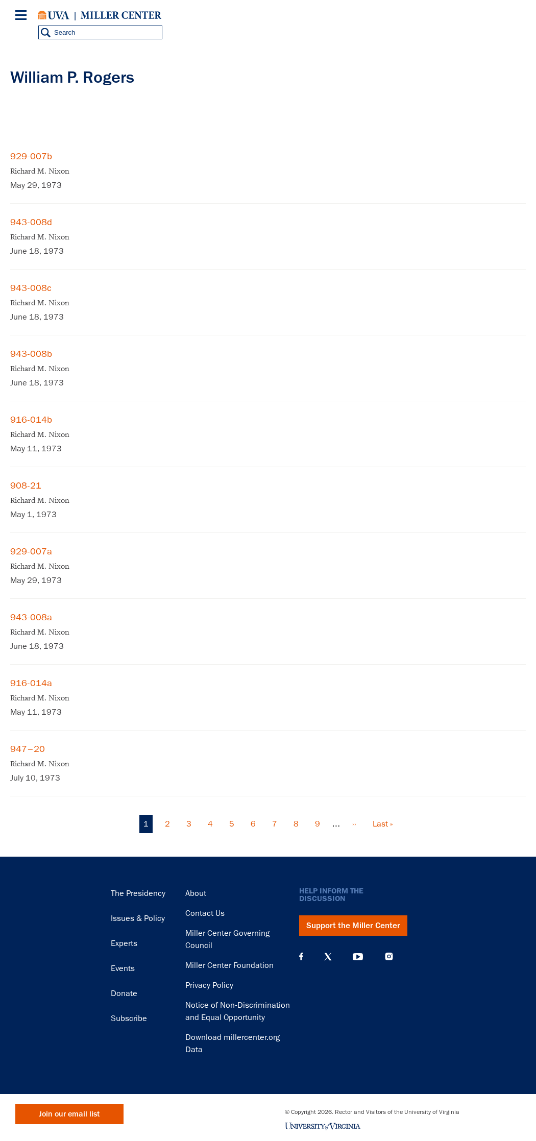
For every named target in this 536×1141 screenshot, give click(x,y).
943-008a (31, 617)
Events (123, 968)
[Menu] (23, 16)
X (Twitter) (328, 956)
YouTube (358, 957)
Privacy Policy (209, 985)
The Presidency (138, 893)
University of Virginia (53, 15)
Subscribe (129, 1018)
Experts (124, 943)
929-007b (31, 156)
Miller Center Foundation (229, 965)
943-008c (31, 288)
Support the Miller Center (353, 925)
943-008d (31, 222)
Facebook (301, 957)
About (195, 893)
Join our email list (69, 1114)
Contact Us (205, 913)
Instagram (389, 956)
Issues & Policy (138, 918)
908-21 (25, 485)
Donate (124, 993)
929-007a (31, 551)
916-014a (31, 683)
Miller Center (121, 15)
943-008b (31, 353)
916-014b (31, 419)
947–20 (27, 749)
